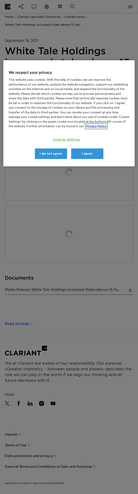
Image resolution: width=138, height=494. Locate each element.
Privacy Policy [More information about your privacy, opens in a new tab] (96, 126)
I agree (87, 154)
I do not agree (51, 154)
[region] (68, 113)
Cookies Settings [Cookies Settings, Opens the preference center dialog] (66, 140)
